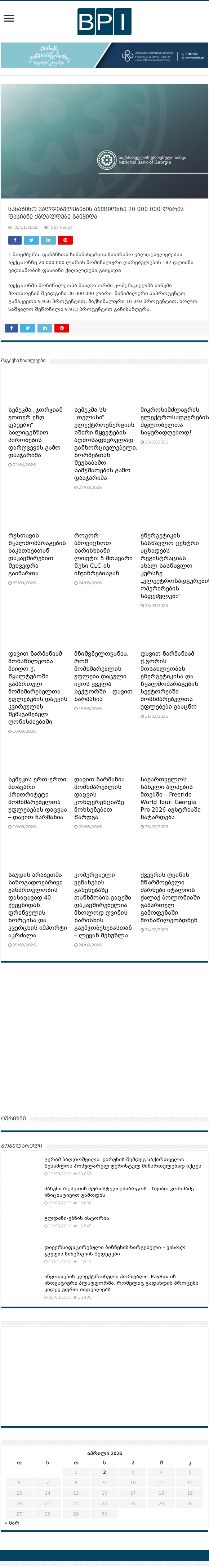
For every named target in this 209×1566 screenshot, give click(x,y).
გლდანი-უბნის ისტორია (76, 1218)
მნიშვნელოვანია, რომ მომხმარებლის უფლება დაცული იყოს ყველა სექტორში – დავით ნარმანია (103, 676)
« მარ (12, 1523)
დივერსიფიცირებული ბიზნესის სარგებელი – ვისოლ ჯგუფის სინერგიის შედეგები (115, 1250)
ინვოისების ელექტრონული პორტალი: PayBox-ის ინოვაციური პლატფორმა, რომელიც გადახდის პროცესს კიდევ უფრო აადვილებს (121, 1283)
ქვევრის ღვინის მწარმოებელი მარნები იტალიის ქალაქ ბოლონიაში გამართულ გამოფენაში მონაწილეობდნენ (170, 898)
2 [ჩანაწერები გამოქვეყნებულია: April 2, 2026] (104, 1472)
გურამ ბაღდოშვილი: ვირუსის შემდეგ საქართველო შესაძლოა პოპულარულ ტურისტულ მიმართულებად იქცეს (122, 1162)
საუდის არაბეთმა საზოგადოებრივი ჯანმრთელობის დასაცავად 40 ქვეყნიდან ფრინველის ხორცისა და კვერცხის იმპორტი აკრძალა (37, 905)
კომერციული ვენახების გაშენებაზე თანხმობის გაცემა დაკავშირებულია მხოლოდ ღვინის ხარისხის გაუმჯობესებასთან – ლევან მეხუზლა (103, 905)
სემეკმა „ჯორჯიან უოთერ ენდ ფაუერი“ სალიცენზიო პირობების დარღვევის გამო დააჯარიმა (35, 433)
